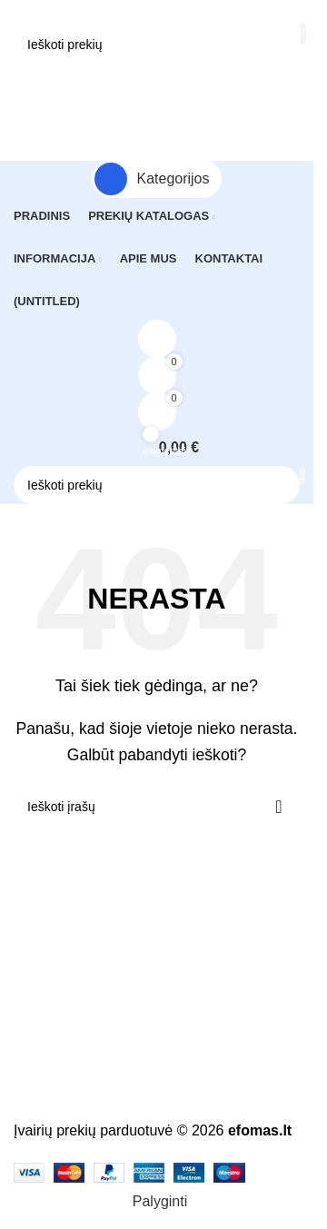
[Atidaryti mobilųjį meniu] (157, 83)
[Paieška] (157, 44)
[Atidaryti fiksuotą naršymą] (157, 179)
